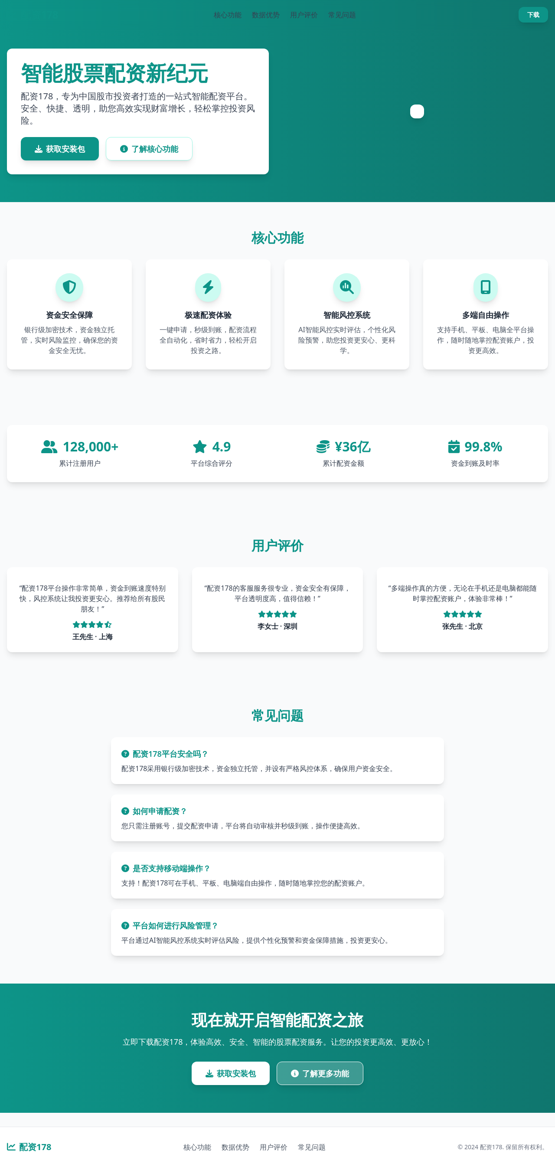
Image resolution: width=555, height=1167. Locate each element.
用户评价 (304, 15)
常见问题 (342, 15)
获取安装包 (60, 149)
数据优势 (266, 15)
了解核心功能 (149, 149)
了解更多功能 (320, 1073)
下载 (533, 14)
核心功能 (228, 15)
